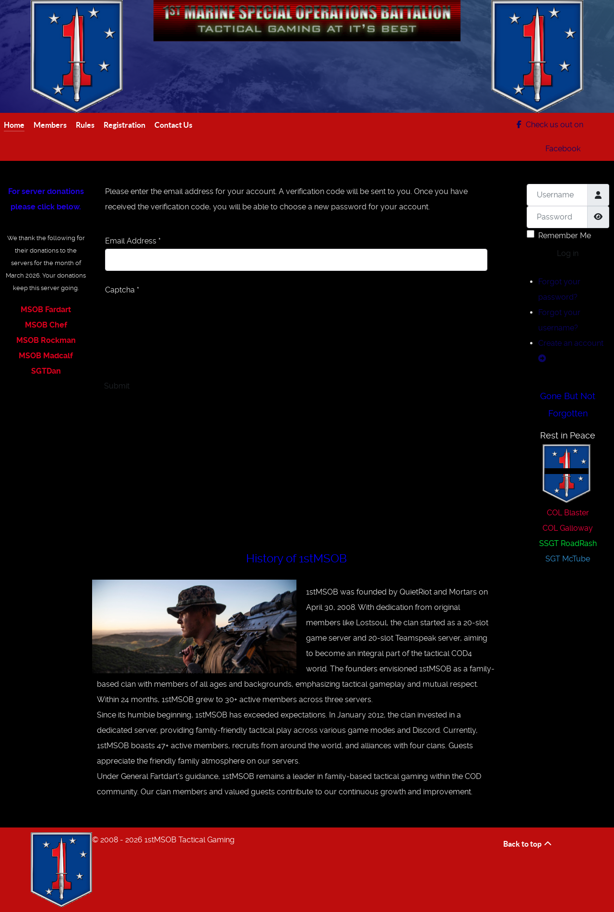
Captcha (122, 289)
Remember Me (564, 235)
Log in (568, 253)
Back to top (528, 843)
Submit (117, 385)
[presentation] (178, 316)
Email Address (133, 240)
